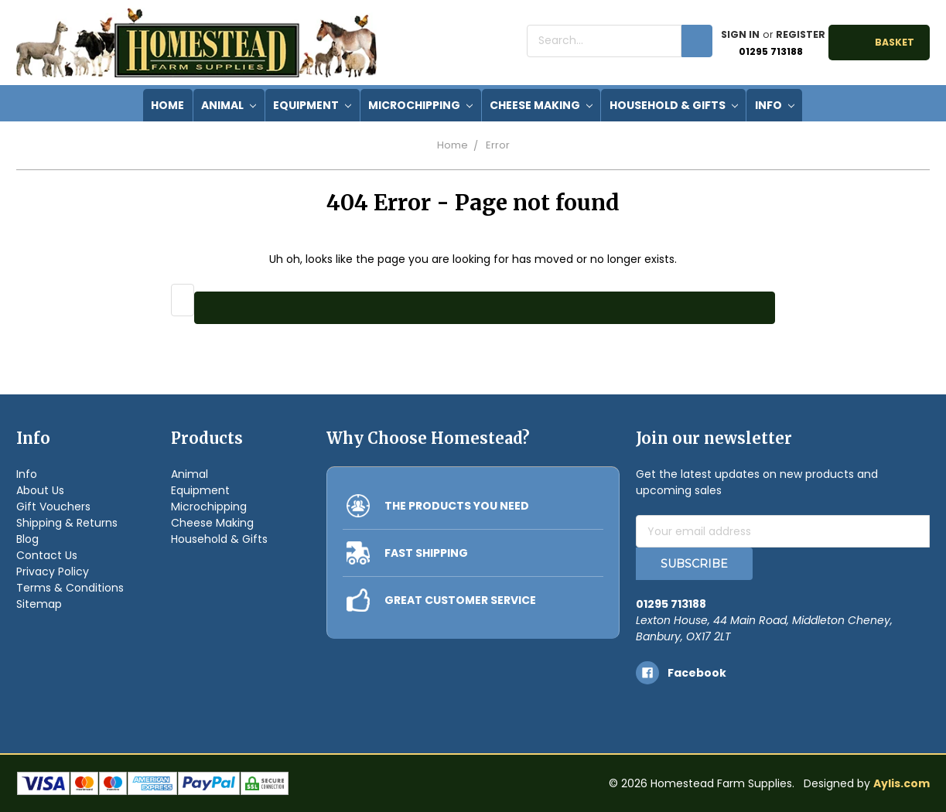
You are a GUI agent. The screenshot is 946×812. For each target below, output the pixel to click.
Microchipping (420, 105)
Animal (228, 105)
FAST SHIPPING (426, 553)
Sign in (740, 34)
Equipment (312, 105)
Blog (27, 539)
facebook (697, 673)
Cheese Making (541, 105)
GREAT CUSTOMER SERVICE (460, 600)
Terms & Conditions (70, 587)
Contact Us (46, 555)
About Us (40, 490)
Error (498, 145)
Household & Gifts (674, 105)
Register (800, 34)
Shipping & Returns (67, 523)
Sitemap (39, 604)
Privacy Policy (52, 571)
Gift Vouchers (53, 506)
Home (452, 145)
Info (774, 105)
